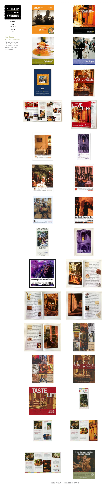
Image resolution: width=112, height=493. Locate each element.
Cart (12, 31)
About (12, 24)
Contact (12, 27)
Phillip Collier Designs (13, 12)
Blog (13, 29)
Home (12, 21)
